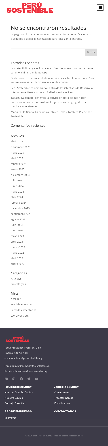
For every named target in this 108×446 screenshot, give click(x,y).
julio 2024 (17, 180)
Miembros (10, 418)
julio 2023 (17, 225)
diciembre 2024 (20, 175)
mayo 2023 (17, 236)
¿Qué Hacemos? (66, 387)
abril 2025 (17, 158)
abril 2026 (17, 141)
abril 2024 (17, 197)
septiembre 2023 (21, 214)
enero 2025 (17, 169)
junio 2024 (17, 186)
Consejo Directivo (15, 403)
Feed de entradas (21, 304)
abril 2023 (17, 241)
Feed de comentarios (23, 310)
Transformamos (63, 398)
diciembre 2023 (20, 208)
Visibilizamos (62, 403)
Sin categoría (19, 284)
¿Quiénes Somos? (18, 387)
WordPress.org (20, 315)
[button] (100, 7)
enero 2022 (17, 264)
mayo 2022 (17, 252)
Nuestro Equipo (14, 398)
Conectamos (61, 392)
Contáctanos (65, 411)
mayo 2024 (17, 191)
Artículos (16, 278)
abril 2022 (17, 258)
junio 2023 (17, 230)
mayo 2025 (17, 152)
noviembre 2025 (20, 147)
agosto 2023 (18, 219)
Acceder (16, 299)
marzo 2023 (18, 247)
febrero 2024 (18, 202)
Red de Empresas (18, 411)
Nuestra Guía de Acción (19, 392)
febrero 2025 (18, 164)
